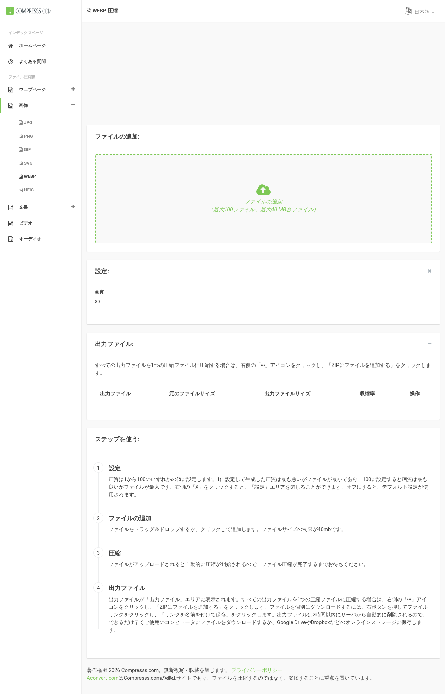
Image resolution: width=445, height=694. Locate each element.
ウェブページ (27, 89)
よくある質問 (27, 61)
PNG (26, 136)
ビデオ (20, 223)
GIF (25, 149)
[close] (430, 271)
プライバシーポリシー (256, 670)
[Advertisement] (263, 69)
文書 (18, 207)
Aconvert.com (102, 678)
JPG (25, 122)
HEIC (26, 189)
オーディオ (24, 239)
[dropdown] (430, 343)
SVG (26, 163)
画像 (18, 105)
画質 (99, 291)
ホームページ (27, 45)
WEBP (27, 176)
